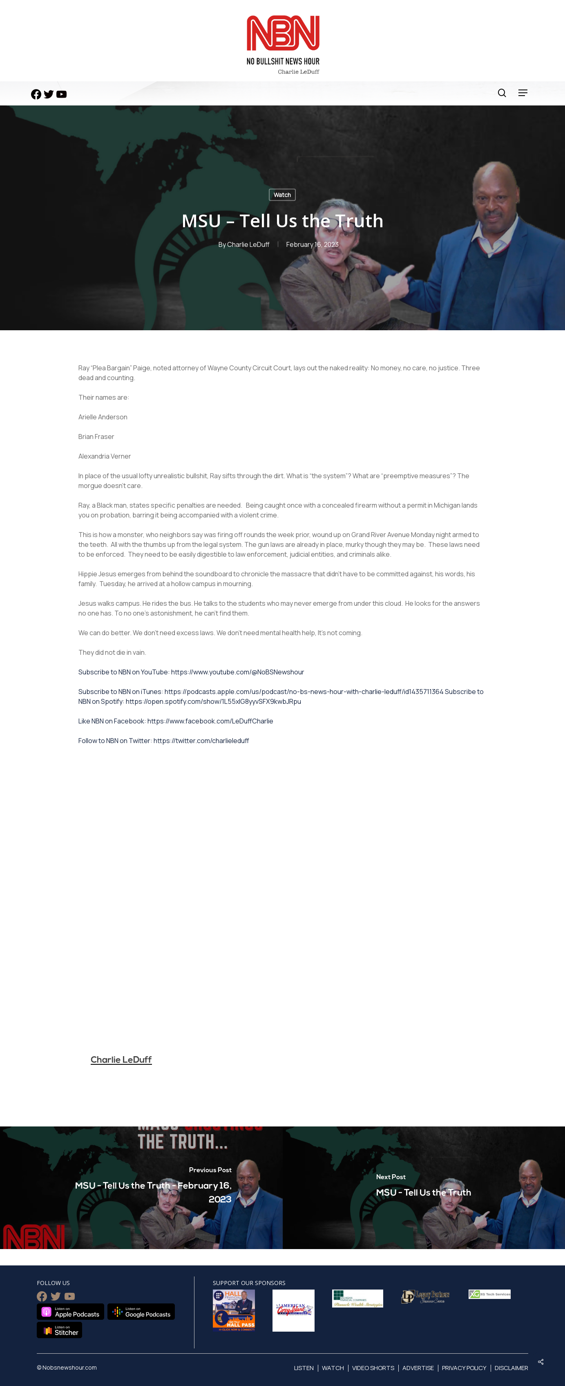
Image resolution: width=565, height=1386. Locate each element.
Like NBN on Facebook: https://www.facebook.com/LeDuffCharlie (175, 721)
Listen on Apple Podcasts (70, 1311)
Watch (282, 195)
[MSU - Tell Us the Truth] (424, 1187)
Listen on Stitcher (59, 1330)
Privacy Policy (464, 1368)
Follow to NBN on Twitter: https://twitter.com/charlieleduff (163, 740)
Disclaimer (511, 1368)
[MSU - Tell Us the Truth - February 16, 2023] (141, 1187)
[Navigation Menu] (523, 93)
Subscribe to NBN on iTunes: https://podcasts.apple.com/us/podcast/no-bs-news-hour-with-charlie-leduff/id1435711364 (261, 691)
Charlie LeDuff (248, 244)
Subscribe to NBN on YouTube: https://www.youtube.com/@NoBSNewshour (191, 671)
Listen (304, 1368)
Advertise (418, 1368)
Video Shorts (373, 1368)
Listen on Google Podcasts (141, 1311)
